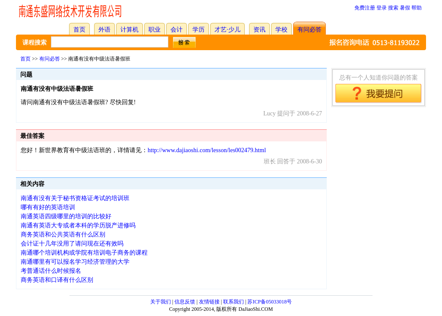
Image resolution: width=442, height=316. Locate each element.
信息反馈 (184, 302)
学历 (199, 29)
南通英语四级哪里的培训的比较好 (66, 216)
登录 (381, 8)
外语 (104, 29)
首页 (79, 29)
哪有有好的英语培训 (48, 207)
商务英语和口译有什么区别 (57, 280)
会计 (176, 29)
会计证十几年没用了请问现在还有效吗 (72, 243)
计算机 (129, 29)
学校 (281, 29)
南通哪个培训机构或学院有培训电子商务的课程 (84, 252)
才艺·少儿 (227, 29)
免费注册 (364, 8)
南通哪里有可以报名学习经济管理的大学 (75, 262)
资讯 (259, 29)
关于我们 (160, 302)
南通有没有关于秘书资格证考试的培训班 (75, 198)
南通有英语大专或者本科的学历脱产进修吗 (78, 225)
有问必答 (309, 29)
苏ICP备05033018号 (269, 302)
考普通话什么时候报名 (51, 271)
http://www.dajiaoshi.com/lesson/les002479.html (207, 150)
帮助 (416, 8)
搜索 (393, 8)
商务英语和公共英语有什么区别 (63, 234)
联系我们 (233, 302)
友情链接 (209, 302)
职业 (154, 29)
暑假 (405, 8)
